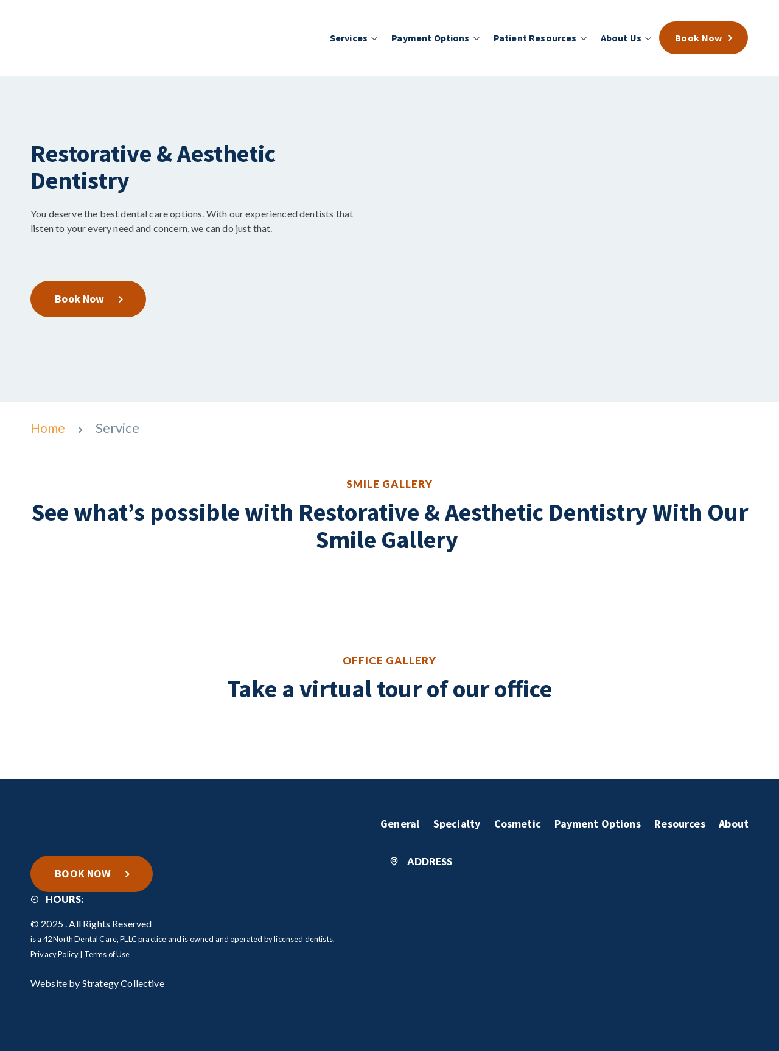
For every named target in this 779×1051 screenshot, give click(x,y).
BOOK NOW (85, 872)
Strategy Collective (123, 982)
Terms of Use (107, 953)
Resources (678, 823)
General (391, 823)
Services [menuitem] (349, 38)
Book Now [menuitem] (699, 38)
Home (49, 428)
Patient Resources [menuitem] (536, 38)
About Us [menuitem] (621, 38)
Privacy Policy (54, 953)
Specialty (450, 823)
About (734, 823)
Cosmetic (512, 823)
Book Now (81, 298)
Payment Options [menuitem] (431, 38)
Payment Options (594, 823)
